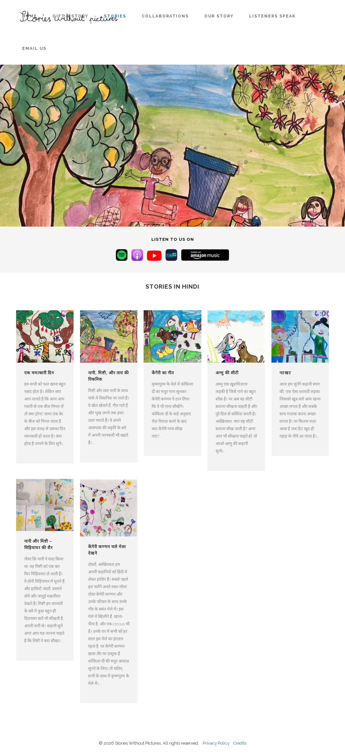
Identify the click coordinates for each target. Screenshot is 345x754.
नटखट (285, 372)
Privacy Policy (216, 743)
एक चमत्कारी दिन (39, 372)
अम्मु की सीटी (227, 372)
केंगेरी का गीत (163, 372)
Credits (240, 743)
